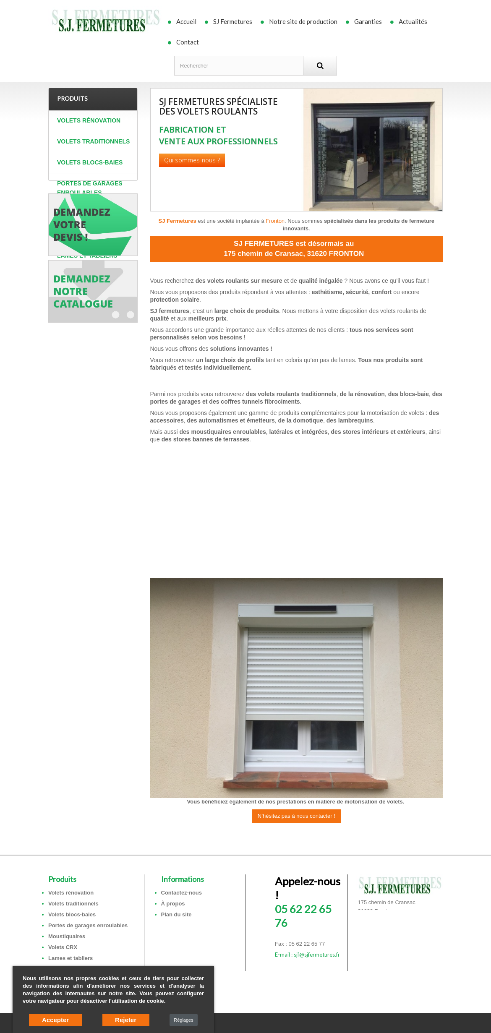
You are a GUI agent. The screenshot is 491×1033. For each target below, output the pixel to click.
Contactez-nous (181, 893)
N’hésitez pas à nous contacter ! (296, 816)
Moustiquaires (82, 213)
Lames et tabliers (87, 255)
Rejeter (125, 1019)
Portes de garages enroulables (90, 188)
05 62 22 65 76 (307, 901)
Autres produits (85, 306)
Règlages (183, 1020)
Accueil (186, 21)
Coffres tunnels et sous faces (90, 281)
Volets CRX (75, 234)
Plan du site (176, 914)
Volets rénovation (88, 120)
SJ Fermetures (232, 21)
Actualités (413, 21)
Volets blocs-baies (90, 162)
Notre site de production (303, 21)
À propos (173, 903)
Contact (187, 42)
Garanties (368, 21)
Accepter (55, 1019)
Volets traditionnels (93, 141)
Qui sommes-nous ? (192, 160)
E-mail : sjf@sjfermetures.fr (307, 954)
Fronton (275, 221)
